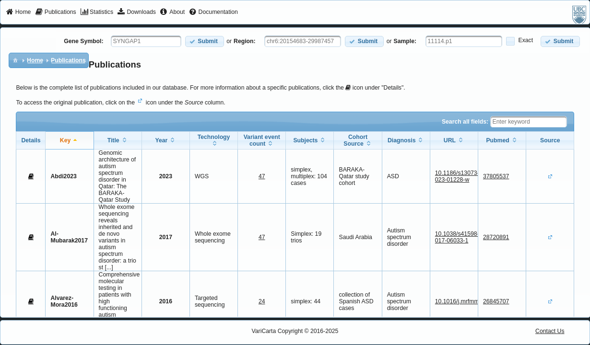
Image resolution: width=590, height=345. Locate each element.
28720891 (496, 237)
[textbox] (146, 41)
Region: (245, 41)
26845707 (496, 301)
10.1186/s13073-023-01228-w (457, 176)
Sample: (405, 41)
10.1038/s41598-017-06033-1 (457, 237)
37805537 (496, 176)
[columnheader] (70, 140)
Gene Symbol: (83, 41)
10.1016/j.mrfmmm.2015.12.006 (476, 301)
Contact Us (550, 331)
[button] (204, 41)
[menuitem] (18, 12)
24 (262, 301)
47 (262, 176)
